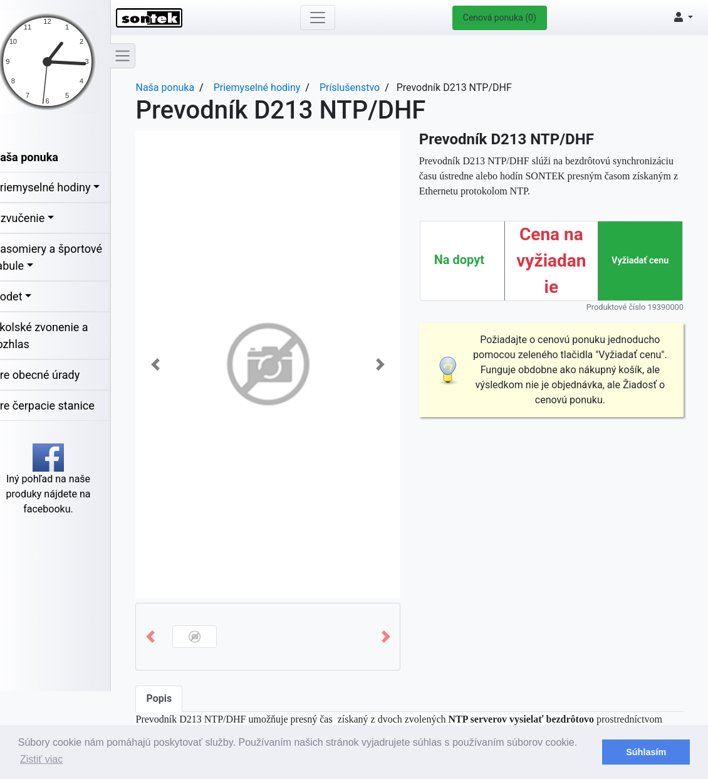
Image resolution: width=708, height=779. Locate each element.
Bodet (21, 296)
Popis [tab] (173, 698)
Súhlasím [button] (646, 752)
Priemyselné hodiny (56, 187)
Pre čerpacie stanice (57, 405)
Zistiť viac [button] (41, 759)
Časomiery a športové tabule (61, 257)
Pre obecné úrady (50, 374)
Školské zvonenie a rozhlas (54, 336)
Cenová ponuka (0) (504, 18)
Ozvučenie (33, 218)
